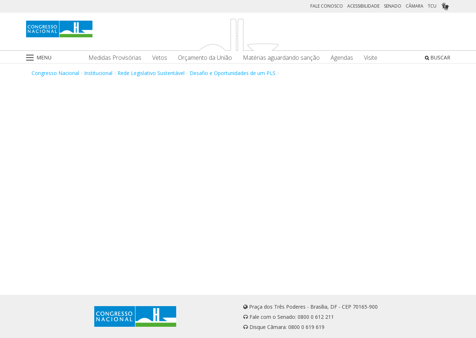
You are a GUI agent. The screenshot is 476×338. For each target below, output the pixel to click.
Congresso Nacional (55, 73)
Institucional (98, 73)
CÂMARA (414, 6)
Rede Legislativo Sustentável (151, 73)
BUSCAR (437, 57)
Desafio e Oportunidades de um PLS (233, 73)
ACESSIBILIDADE (363, 6)
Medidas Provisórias (114, 58)
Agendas (342, 58)
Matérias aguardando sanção (281, 58)
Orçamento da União (205, 58)
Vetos (159, 58)
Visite (370, 58)
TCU (432, 6)
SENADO (392, 6)
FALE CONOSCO (326, 6)
